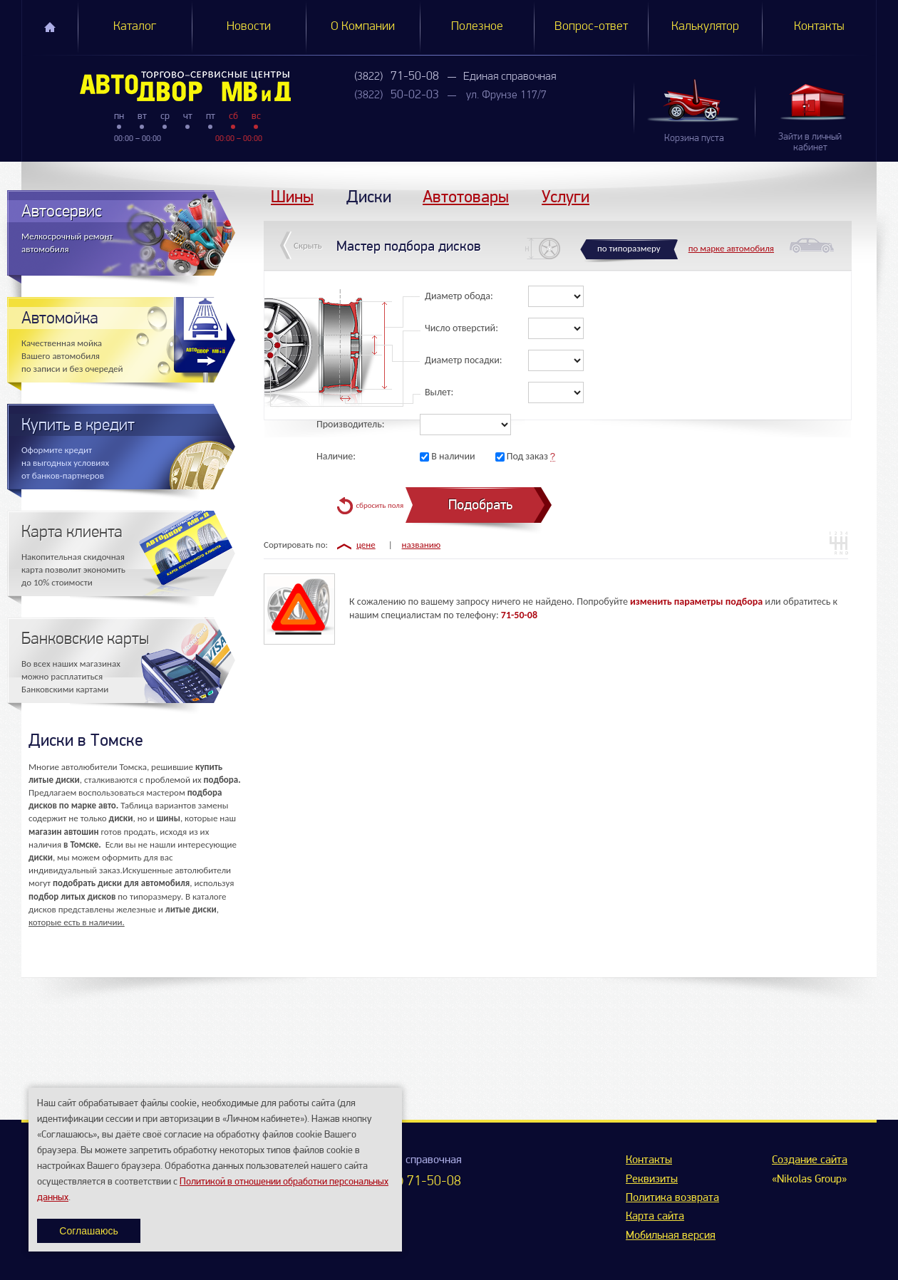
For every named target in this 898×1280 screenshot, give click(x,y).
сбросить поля (379, 505)
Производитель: (350, 424)
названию (421, 544)
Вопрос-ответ (591, 26)
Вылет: (439, 392)
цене (366, 544)
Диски (368, 196)
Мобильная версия (671, 1236)
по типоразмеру (629, 248)
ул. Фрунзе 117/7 (506, 95)
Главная (50, 27)
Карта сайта (655, 1216)
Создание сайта (809, 1160)
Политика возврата (672, 1198)
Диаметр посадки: (463, 360)
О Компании (363, 26)
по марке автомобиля (731, 248)
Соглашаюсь (88, 1231)
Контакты (819, 26)
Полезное (477, 26)
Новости (249, 26)
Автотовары (466, 196)
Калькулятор (705, 26)
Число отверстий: (461, 328)
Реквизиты (652, 1179)
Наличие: (336, 456)
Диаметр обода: (459, 296)
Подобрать (480, 504)
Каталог (134, 26)
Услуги (565, 196)
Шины (292, 196)
